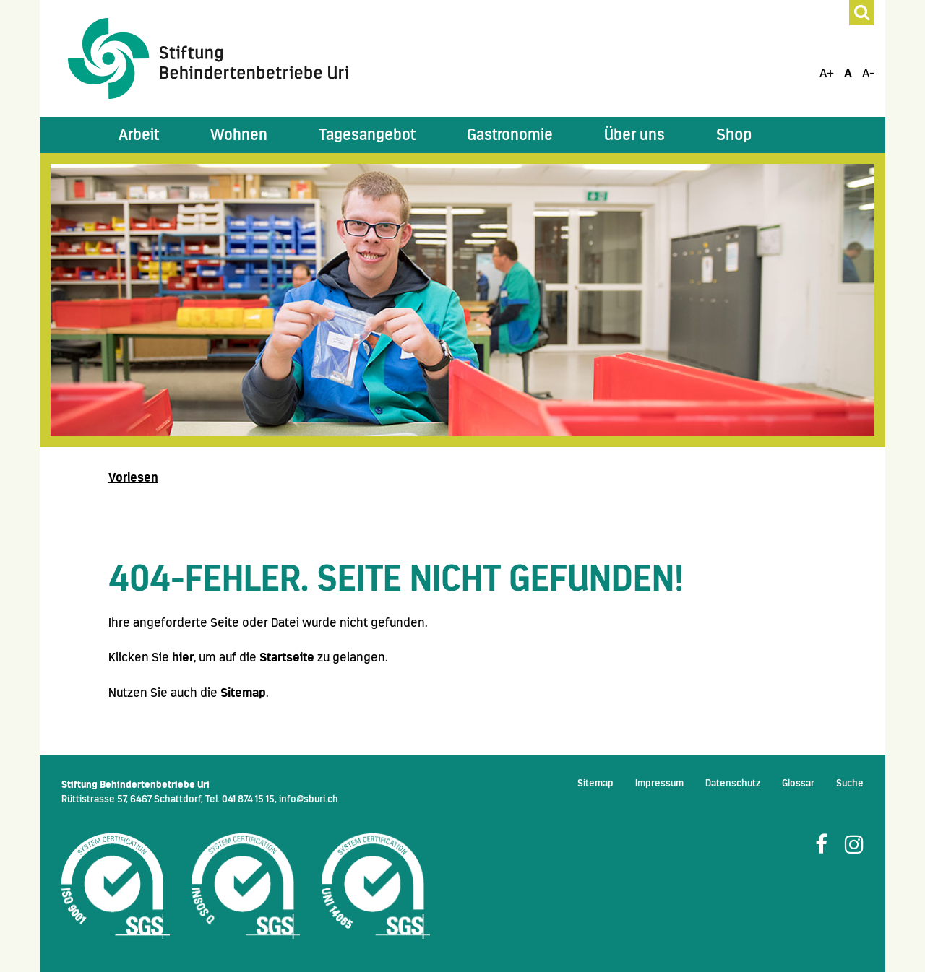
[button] (138, 135)
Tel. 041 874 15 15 (240, 799)
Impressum (659, 783)
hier (183, 657)
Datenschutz (732, 783)
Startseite (286, 657)
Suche (850, 783)
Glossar (798, 783)
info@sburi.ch (308, 799)
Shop (734, 134)
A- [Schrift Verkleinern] (868, 72)
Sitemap (243, 692)
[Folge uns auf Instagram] (854, 845)
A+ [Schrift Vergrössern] (826, 72)
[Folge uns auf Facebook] (821, 845)
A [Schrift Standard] (848, 72)
